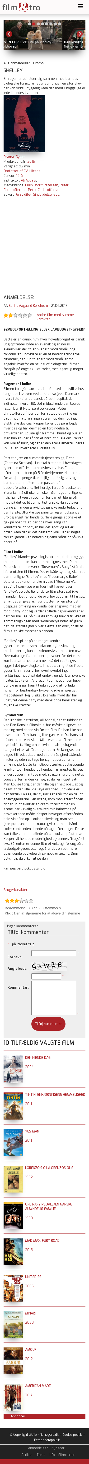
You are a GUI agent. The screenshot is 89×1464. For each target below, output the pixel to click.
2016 (31, 161)
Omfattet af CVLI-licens (22, 171)
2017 (29, 1395)
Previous (9, 34)
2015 (29, 1250)
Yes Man (32, 1131)
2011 (28, 1104)
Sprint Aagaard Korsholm (28, 305)
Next (79, 34)
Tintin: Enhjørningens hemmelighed (55, 1094)
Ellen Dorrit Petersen (41, 185)
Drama (9, 157)
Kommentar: (18, 987)
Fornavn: (15, 957)
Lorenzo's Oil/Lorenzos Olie (49, 1168)
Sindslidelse (42, 194)
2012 (29, 1359)
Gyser (20, 157)
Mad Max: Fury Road (42, 1240)
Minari (30, 1313)
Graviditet (24, 194)
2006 (29, 1286)
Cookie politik (72, 1435)
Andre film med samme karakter (55, 317)
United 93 (33, 1277)
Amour (31, 1349)
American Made (38, 1386)
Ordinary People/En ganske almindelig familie (48, 1206)
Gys (56, 194)
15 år (20, 176)
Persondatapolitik (47, 1440)
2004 (29, 1067)
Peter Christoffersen (44, 190)
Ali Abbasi (28, 180)
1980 (29, 1218)
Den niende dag (38, 1058)
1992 (29, 1177)
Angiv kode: (17, 969)
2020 (29, 1322)
